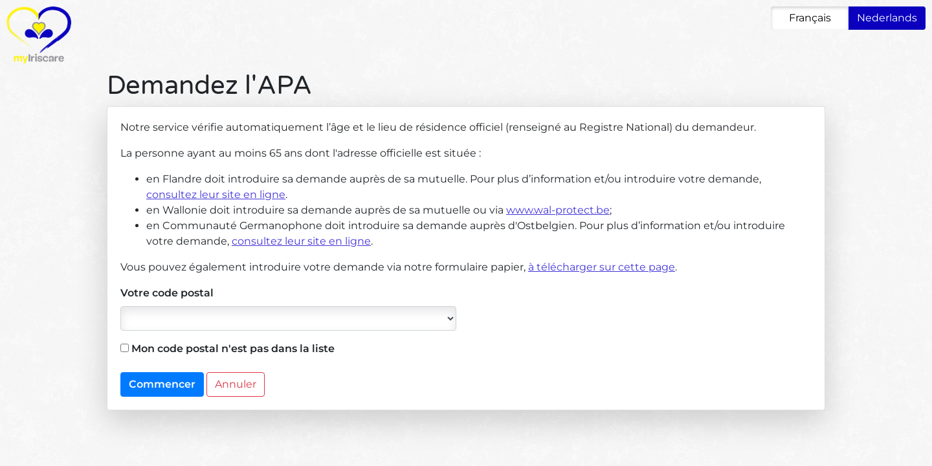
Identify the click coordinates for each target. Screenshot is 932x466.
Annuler (235, 384)
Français (810, 18)
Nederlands (887, 18)
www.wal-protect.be (558, 210)
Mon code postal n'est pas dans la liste (227, 348)
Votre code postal (167, 293)
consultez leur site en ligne (215, 194)
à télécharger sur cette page (601, 267)
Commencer (162, 384)
